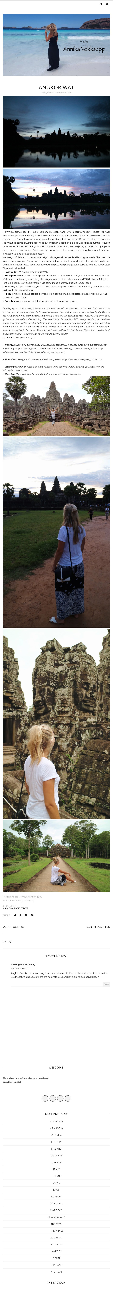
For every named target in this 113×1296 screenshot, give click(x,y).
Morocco (56, 1210)
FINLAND (56, 1149)
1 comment (9, 906)
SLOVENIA (56, 1244)
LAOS (56, 1190)
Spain (56, 1258)
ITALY (56, 1169)
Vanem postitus (98, 926)
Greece (56, 1162)
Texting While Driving (23, 964)
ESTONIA (56, 1142)
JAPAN (56, 1183)
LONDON (56, 1196)
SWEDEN (56, 1251)
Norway (56, 1224)
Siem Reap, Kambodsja (23, 900)
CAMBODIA (14, 908)
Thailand (56, 1265)
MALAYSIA (56, 1203)
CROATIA (56, 1135)
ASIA (5, 908)
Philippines (56, 1231)
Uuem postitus (14, 926)
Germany (56, 1155)
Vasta (106, 984)
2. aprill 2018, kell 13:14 (20, 968)
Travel (25, 908)
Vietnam (56, 1272)
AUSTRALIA (56, 1121)
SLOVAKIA (56, 1237)
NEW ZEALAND (56, 1217)
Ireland (57, 1176)
